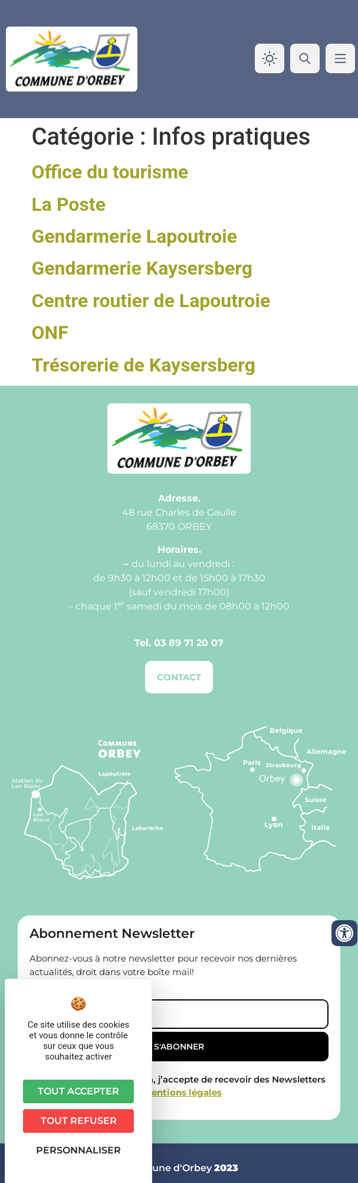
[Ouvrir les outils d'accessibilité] (344, 933)
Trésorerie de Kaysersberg (144, 365)
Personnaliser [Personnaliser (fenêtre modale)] (78, 1150)
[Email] (179, 1014)
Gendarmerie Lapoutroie (135, 236)
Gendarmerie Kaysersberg (142, 268)
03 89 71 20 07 (189, 642)
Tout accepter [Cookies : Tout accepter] (78, 1091)
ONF (50, 332)
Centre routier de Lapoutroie (151, 300)
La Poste (69, 204)
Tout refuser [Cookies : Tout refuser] (79, 1120)
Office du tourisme (110, 172)
